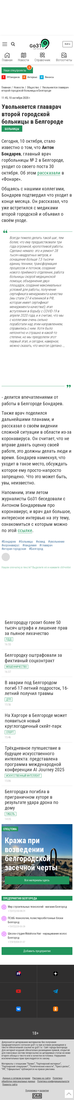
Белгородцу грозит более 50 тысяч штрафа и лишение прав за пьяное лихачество (36, 628)
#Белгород (36, 549)
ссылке (25, 530)
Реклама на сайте (41, 1078)
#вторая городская (14, 549)
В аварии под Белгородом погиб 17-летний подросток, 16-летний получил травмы (36, 688)
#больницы (26, 541)
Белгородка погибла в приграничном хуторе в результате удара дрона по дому (31, 800)
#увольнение (56, 541)
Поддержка (31, 1090)
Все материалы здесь (37, 880)
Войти (67, 44)
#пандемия (29, 545)
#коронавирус (11, 545)
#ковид (40, 541)
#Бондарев (9, 541)
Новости (23, 57)
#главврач (45, 545)
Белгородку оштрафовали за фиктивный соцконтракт (33, 657)
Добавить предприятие (37, 951)
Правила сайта (9, 1084)
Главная (7, 57)
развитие (44, 1090)
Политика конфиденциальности (53, 1081)
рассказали (48, 173)
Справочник (42, 57)
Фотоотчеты (64, 57)
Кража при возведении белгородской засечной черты (31, 854)
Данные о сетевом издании (16, 1078)
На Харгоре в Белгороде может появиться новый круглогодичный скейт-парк (36, 721)
